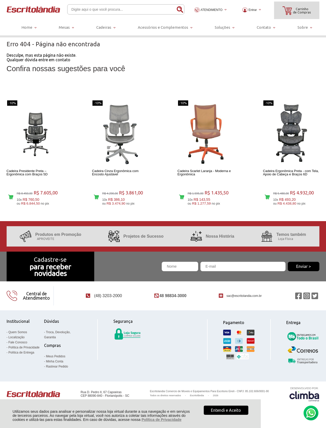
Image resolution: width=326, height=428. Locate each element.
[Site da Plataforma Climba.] (304, 395)
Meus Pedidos (55, 357)
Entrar (253, 10)
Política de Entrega (21, 353)
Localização (16, 338)
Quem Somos (17, 333)
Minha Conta (54, 362)
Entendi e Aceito (226, 410)
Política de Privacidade (162, 420)
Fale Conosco (17, 343)
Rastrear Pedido (57, 367)
